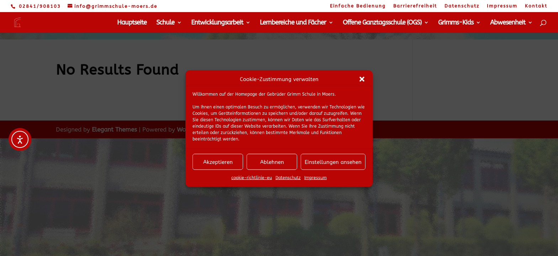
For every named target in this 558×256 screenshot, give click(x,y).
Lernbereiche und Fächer (293, 23)
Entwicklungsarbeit (217, 23)
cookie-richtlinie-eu (251, 180)
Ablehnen (272, 165)
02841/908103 (40, 6)
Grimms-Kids (455, 23)
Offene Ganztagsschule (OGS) (382, 23)
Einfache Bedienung (358, 6)
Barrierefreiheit (415, 6)
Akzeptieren (218, 165)
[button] (361, 82)
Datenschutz (288, 180)
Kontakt (536, 6)
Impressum (315, 180)
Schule (165, 23)
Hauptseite (132, 23)
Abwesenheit (507, 23)
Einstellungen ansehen (333, 165)
